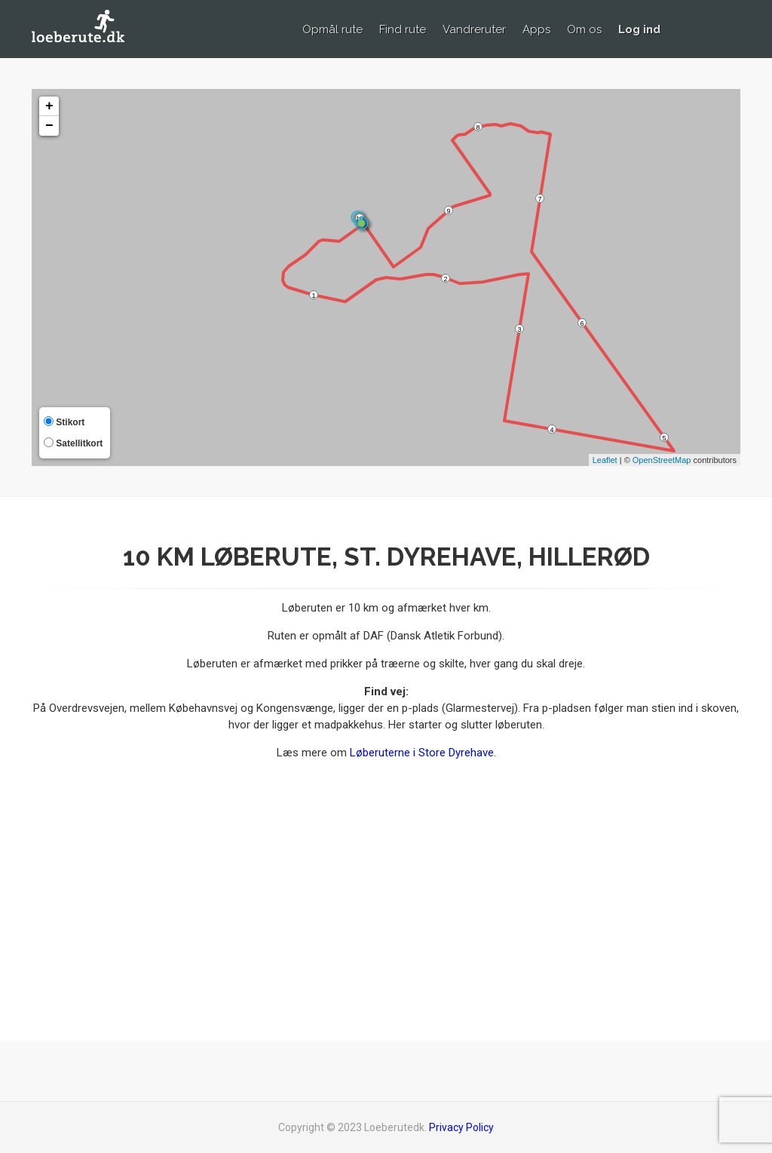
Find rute (402, 29)
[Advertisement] (629, 896)
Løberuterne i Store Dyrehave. (423, 752)
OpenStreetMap (662, 460)
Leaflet (605, 460)
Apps (536, 29)
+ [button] (49, 106)
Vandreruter (474, 29)
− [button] (49, 126)
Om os (584, 29)
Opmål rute (332, 29)
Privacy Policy (461, 1127)
